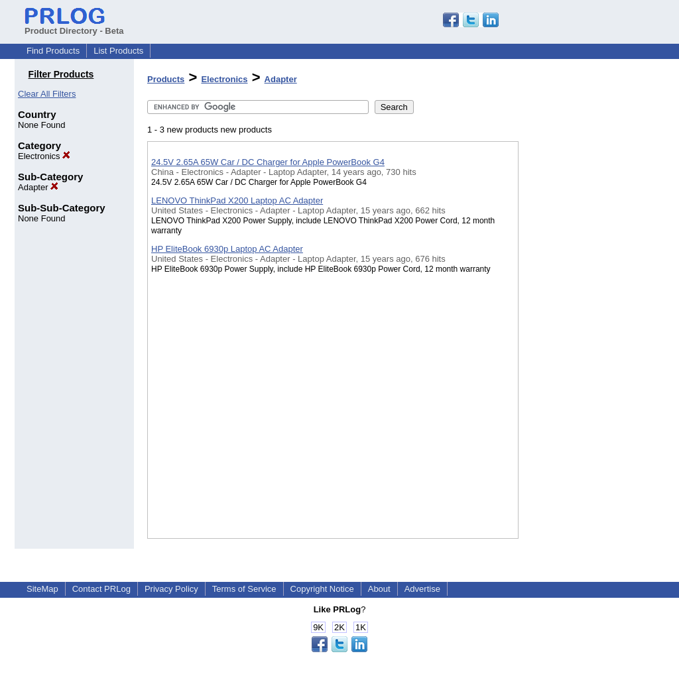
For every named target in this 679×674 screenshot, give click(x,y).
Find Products (53, 51)
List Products (118, 51)
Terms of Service (244, 589)
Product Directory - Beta (74, 26)
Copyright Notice (322, 589)
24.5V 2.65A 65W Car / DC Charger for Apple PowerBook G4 (268, 162)
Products (165, 79)
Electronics (44, 156)
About (379, 589)
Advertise (422, 589)
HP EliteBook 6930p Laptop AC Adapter (227, 249)
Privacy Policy (171, 589)
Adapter (38, 187)
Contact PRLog (101, 589)
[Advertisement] (585, 344)
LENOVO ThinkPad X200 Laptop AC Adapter (237, 200)
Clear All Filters (47, 94)
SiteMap (42, 589)
